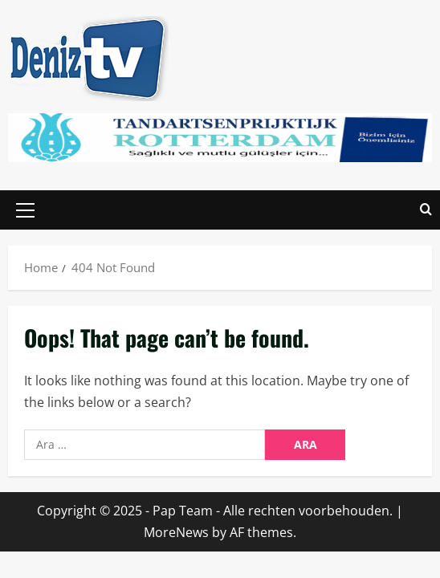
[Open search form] (426, 210)
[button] (25, 209)
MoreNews (176, 532)
